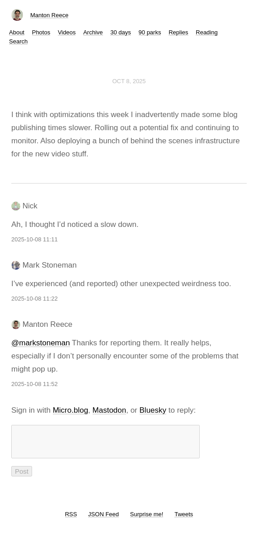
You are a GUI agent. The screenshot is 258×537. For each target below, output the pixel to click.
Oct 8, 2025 (128, 81)
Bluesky (153, 410)
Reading (206, 32)
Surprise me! (147, 519)
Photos (41, 32)
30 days (120, 32)
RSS (71, 519)
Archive (93, 32)
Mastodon (110, 410)
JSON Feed (103, 519)
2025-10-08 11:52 (34, 384)
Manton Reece (49, 15)
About (16, 32)
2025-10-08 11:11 (34, 239)
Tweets (183, 519)
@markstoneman (40, 343)
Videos (67, 32)
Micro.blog (70, 410)
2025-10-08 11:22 (34, 298)
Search (18, 41)
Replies (178, 32)
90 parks (150, 32)
